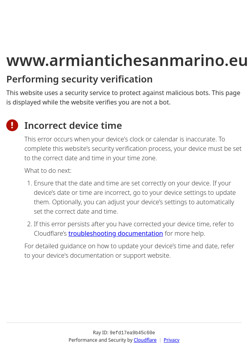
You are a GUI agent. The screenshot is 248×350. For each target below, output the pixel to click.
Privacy (172, 340)
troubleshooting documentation (115, 233)
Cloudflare (145, 340)
